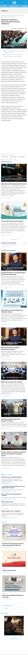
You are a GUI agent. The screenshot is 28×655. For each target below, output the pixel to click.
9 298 (6, 26)
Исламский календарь (7, 541)
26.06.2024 (4, 572)
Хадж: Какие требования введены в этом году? (13, 596)
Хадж (3, 593)
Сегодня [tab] (6, 608)
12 (24, 448)
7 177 (6, 428)
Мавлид (6, 154)
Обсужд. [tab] (14, 605)
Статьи (3, 522)
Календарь (24, 6)
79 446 (8, 547)
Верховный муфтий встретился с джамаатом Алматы (11, 420)
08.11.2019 (3, 358)
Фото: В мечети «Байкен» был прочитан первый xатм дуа (14, 51)
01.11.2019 (3, 428)
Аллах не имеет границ (9, 570)
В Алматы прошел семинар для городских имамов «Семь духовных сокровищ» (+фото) (13, 453)
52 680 (8, 572)
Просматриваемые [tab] (6, 605)
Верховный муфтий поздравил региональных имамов (10, 348)
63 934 (8, 599)
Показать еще (14, 239)
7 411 (6, 468)
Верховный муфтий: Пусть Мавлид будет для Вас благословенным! (13, 273)
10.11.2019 (3, 324)
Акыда (3, 568)
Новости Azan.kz (10, 15)
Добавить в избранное (17, 29)
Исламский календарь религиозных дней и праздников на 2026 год (13, 544)
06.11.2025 (4, 547)
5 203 (6, 235)
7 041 (6, 358)
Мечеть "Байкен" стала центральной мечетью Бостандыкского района (13, 55)
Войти (25, 243)
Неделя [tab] (14, 608)
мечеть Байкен (11, 154)
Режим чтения (26, 29)
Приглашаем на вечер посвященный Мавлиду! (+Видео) (12, 311)
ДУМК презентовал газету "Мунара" (11, 382)
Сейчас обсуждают (7, 474)
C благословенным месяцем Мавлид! (12, 221)
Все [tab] (22, 608)
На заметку (5, 613)
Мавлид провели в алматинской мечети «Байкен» (12, 16)
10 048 (7, 324)
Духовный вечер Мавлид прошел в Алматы (14, 184)
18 (24, 180)
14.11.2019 (3, 26)
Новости (3, 15)
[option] (14, 625)
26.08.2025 (3, 235)
